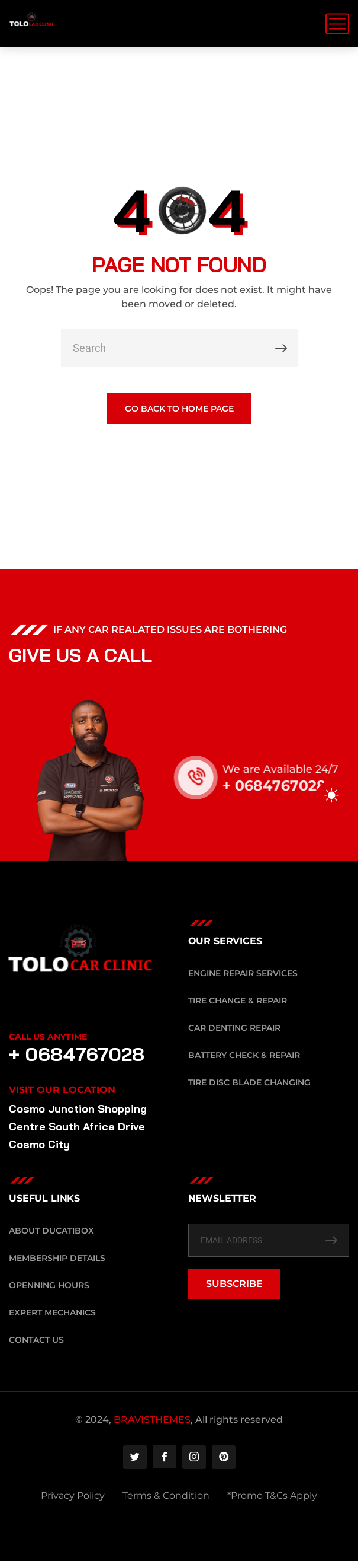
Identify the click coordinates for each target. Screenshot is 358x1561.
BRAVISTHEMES (152, 1419)
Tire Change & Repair (237, 1000)
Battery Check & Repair (244, 1055)
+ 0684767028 (286, 785)
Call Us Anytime (48, 1036)
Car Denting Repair (234, 1027)
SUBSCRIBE (234, 1283)
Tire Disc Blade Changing (249, 1082)
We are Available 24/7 (292, 769)
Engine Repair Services (243, 973)
